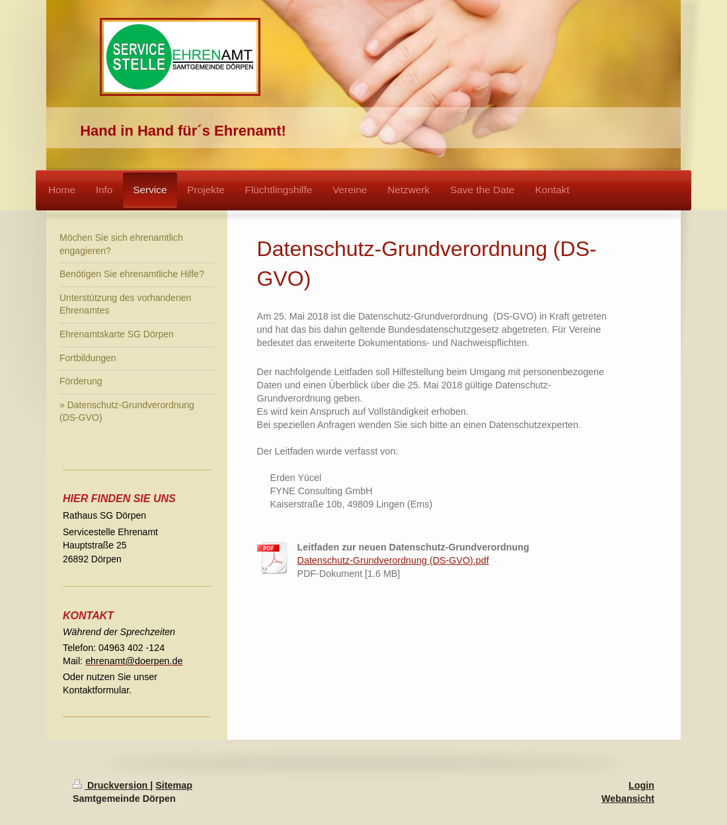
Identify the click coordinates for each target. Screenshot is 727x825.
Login (641, 785)
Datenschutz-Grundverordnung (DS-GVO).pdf (393, 560)
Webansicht (627, 798)
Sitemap (173, 785)
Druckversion (111, 785)
